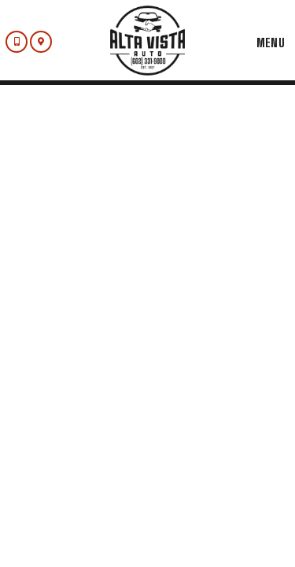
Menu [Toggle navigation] (263, 42)
